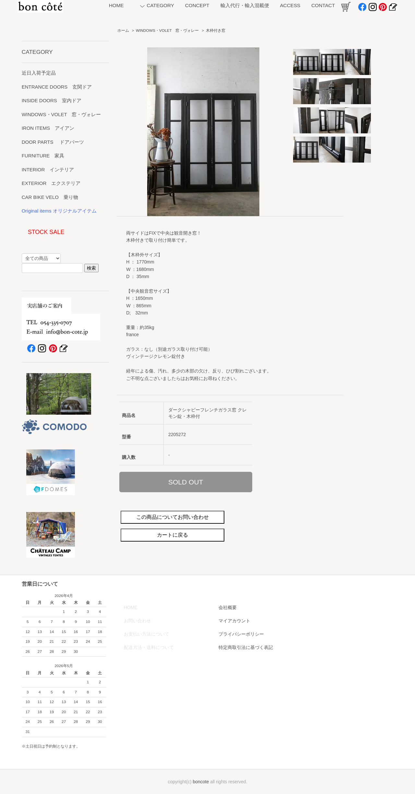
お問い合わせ (137, 620)
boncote (201, 781)
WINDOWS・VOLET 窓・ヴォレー (167, 30)
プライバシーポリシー (241, 634)
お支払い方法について (146, 634)
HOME (130, 607)
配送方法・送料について (149, 647)
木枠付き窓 (215, 30)
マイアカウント (234, 620)
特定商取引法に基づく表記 (246, 647)
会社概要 (228, 607)
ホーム (123, 30)
